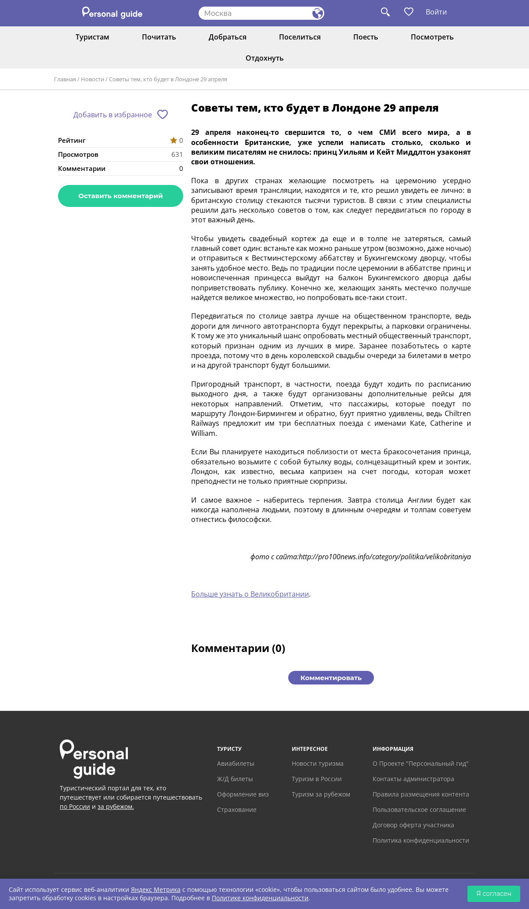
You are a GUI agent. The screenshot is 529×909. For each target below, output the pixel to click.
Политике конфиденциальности (260, 898)
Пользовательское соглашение (419, 809)
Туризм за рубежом (321, 794)
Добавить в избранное (112, 115)
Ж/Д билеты (235, 779)
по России (75, 806)
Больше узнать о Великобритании (250, 594)
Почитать (159, 37)
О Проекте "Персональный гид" (421, 763)
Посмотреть (432, 37)
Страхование (237, 809)
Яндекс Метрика (156, 889)
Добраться (227, 37)
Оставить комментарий (120, 196)
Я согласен (493, 894)
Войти (436, 12)
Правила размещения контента (421, 794)
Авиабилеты (235, 763)
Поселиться (300, 37)
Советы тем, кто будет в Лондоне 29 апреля (168, 79)
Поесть (365, 37)
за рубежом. (116, 806)
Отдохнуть (265, 58)
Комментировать (331, 678)
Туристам (92, 37)
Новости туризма (318, 763)
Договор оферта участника (413, 825)
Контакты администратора (413, 779)
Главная (65, 79)
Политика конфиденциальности (421, 840)
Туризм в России (317, 779)
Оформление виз (243, 794)
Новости (92, 79)
